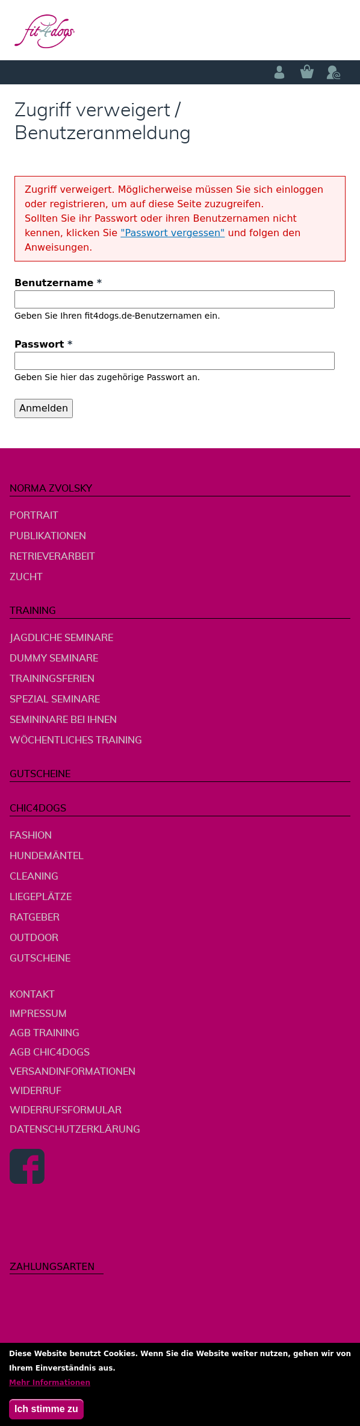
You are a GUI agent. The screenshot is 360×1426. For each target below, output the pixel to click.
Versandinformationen (72, 1072)
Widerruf (35, 1091)
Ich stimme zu (46, 1414)
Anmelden (279, 72)
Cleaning (34, 876)
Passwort (43, 344)
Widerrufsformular (66, 1110)
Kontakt (32, 994)
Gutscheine (40, 774)
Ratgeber (35, 917)
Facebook (27, 1166)
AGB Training (44, 1033)
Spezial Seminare (55, 699)
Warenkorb (306, 72)
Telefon (333, 72)
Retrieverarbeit (52, 556)
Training (33, 611)
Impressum (38, 1014)
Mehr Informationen (49, 1387)
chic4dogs (38, 808)
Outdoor (34, 938)
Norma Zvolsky (51, 488)
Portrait (34, 516)
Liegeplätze (41, 897)
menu (333, 31)
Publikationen (48, 536)
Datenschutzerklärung (75, 1129)
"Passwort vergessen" (172, 233)
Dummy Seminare (54, 658)
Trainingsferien (52, 679)
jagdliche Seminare (61, 638)
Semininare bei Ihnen (63, 720)
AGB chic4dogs (50, 1052)
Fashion (31, 835)
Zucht (26, 577)
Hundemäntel (47, 856)
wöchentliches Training (76, 740)
